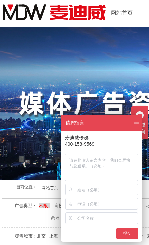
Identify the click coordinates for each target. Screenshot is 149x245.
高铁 (59, 205)
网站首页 (122, 13)
